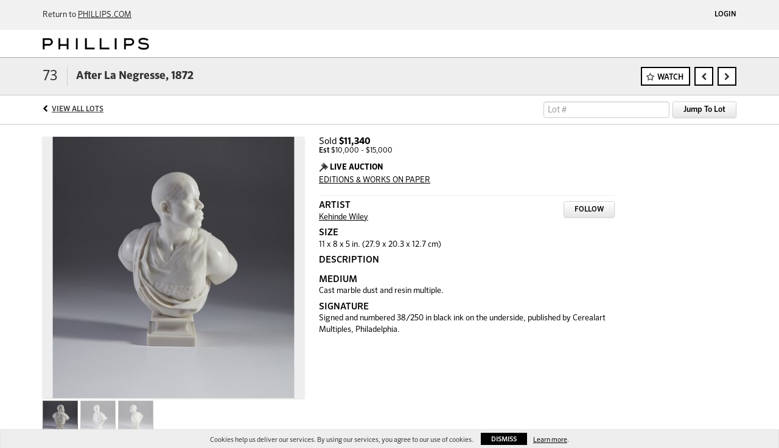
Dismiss (504, 439)
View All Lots (77, 109)
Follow (589, 209)
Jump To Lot (704, 110)
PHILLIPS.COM (104, 15)
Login (725, 14)
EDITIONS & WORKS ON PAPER (374, 180)
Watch (670, 77)
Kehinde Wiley (343, 217)
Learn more (550, 439)
